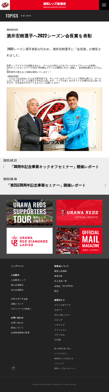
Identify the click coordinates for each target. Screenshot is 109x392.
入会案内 (15, 275)
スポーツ (58, 310)
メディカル (59, 335)
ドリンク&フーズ (62, 305)
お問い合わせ (17, 318)
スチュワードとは (19, 299)
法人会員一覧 (60, 281)
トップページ (17, 266)
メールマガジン (61, 353)
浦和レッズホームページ (64, 368)
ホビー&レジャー (62, 315)
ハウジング (59, 325)
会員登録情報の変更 (20, 332)
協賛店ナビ (59, 300)
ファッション (60, 330)
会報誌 (64, 286)
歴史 (56, 291)
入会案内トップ (18, 280)
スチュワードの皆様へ (21, 309)
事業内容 (58, 276)
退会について (17, 328)
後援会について (61, 266)
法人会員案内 (17, 290)
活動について (17, 304)
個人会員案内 (17, 285)
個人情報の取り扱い (62, 348)
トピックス (59, 363)
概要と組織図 (60, 271)
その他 (57, 340)
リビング (58, 320)
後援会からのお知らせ (63, 358)
